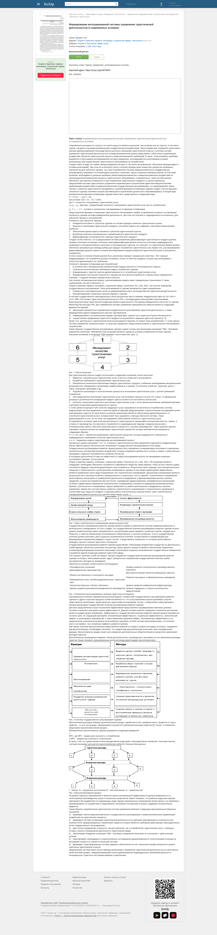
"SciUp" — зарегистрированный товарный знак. (75, 916)
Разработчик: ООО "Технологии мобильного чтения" (64, 903)
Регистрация (176, 5)
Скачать (97, 57)
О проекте (45, 877)
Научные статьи (76, 14)
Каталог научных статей (115, 877)
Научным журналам (81, 881)
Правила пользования (51, 884)
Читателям (77, 888)
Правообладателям (49, 881)
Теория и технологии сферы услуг (93, 43)
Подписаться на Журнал (50, 75)
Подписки (131, 4)
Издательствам (79, 877)
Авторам (76, 884)
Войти (173, 3)
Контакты (45, 888)
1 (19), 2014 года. (94, 46)
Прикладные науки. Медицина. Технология (105, 14)
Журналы (108, 881)
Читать (78, 57)
